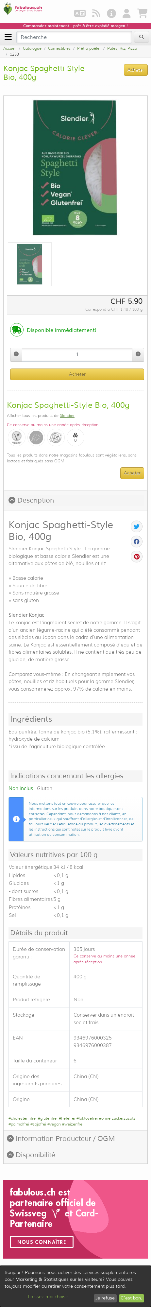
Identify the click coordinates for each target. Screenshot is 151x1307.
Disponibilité (31, 1155)
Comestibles (59, 48)
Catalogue (32, 48)
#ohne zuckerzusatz (117, 1118)
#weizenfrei (72, 1124)
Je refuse (105, 1298)
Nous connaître (41, 1242)
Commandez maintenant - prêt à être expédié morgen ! (75, 25)
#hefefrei (67, 1118)
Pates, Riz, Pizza (122, 48)
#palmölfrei (18, 1124)
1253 (14, 54)
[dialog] (75, 1286)
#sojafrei (38, 1124)
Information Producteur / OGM (61, 1138)
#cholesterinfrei (22, 1118)
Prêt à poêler (89, 48)
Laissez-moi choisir (48, 1296)
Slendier (67, 415)
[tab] (75, 500)
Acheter (77, 374)
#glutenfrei (48, 1118)
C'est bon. (131, 1298)
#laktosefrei (87, 1118)
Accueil (9, 48)
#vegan (54, 1124)
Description (31, 500)
